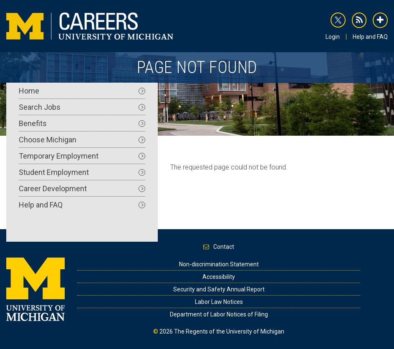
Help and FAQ (370, 36)
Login (333, 36)
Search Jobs (82, 107)
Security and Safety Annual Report (219, 289)
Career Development (82, 188)
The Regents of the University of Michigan (229, 331)
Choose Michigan (82, 139)
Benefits (82, 123)
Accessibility (218, 276)
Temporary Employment (82, 156)
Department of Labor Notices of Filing (219, 314)
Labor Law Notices (219, 301)
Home (82, 90)
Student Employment (82, 172)
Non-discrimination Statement (219, 264)
